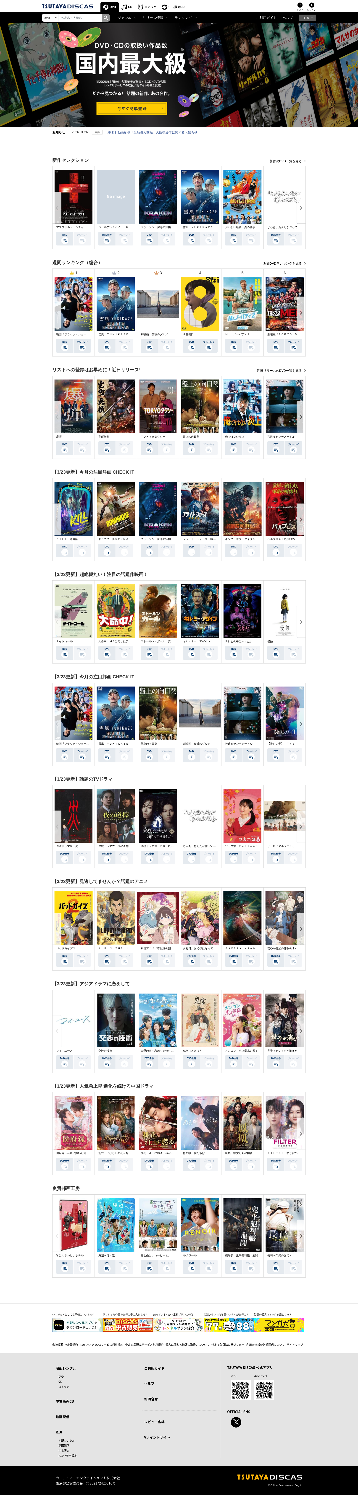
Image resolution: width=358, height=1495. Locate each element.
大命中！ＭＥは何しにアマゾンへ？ (120, 641)
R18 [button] (306, 18)
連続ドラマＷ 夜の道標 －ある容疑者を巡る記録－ (131, 846)
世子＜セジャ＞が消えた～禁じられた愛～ (293, 1050)
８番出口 (188, 334)
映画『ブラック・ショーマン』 (75, 334)
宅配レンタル (66, 1440)
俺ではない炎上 (234, 436)
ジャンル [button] (124, 18)
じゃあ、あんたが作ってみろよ (286, 227)
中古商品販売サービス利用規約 (144, 1344)
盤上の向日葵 (191, 436)
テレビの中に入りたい (239, 641)
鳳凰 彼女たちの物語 (239, 1153)
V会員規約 (71, 1344)
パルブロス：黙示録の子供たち (286, 539)
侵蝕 (270, 641)
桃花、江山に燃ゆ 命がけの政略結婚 (164, 1153)
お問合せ (151, 1399)
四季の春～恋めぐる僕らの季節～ (161, 1050)
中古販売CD (176, 7)
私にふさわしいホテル (70, 1255)
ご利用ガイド (266, 18)
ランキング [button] (183, 18)
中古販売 (63, 1450)
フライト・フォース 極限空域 (202, 539)
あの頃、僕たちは (194, 1153)
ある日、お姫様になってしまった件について (210, 948)
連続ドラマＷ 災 (67, 846)
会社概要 (57, 1344)
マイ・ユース (64, 1050)
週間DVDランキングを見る (283, 263)
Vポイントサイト (157, 1437)
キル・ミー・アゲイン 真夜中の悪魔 (206, 641)
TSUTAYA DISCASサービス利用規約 (101, 1344)
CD (130, 7)
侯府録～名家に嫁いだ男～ (72, 1153)
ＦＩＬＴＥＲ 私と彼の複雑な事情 (289, 1153)
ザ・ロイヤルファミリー (282, 846)
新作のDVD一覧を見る (286, 161)
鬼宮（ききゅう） (194, 1050)
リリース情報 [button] (153, 18)
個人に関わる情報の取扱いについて (187, 1344)
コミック (150, 7)
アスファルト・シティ (70, 227)
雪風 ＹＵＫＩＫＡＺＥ (198, 227)
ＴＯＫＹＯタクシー (153, 436)
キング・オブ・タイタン (240, 539)
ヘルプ (288, 18)
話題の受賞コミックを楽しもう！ (273, 1314)
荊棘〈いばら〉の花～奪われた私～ (120, 1153)
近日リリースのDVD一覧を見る (280, 370)
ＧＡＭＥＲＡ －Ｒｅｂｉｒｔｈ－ (247, 948)
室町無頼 (103, 436)
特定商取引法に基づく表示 (227, 1344)
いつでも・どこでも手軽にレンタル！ (73, 1314)
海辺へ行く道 (106, 1255)
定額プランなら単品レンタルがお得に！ (226, 1314)
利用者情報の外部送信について (265, 1344)
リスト (300, 9)
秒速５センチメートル (281, 436)
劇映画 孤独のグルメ (154, 334)
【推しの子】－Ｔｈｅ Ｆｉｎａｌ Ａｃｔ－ (296, 743)
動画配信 (62, 1416)
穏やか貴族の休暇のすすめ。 (285, 948)
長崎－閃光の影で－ (279, 1255)
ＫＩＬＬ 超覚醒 (67, 539)
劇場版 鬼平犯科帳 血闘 (241, 1255)
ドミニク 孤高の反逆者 (113, 539)
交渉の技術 (105, 1050)
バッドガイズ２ (65, 948)
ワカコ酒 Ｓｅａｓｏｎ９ (241, 846)
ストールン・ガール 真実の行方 (161, 641)
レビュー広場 (154, 1421)
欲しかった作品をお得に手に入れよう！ (125, 1314)
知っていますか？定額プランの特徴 (173, 1314)
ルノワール (190, 1255)
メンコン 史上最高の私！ (241, 1050)
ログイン (311, 9)
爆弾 (59, 436)
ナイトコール (64, 641)
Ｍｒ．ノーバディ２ (237, 334)
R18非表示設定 (67, 1455)
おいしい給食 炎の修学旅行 (243, 227)
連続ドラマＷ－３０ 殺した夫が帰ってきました (171, 846)
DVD (113, 7)
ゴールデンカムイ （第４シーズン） (121, 227)
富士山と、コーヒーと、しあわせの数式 (165, 1255)
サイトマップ (295, 1344)
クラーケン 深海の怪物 (156, 227)
